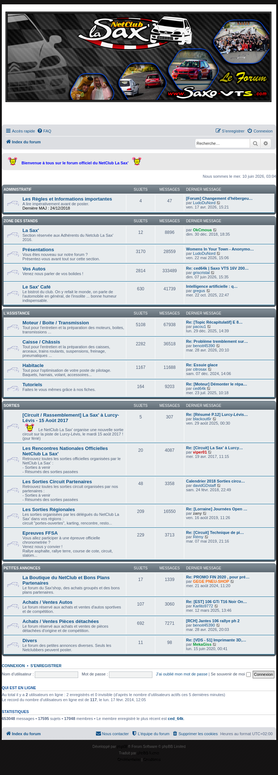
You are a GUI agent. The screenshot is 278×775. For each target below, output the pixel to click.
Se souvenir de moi (230, 674)
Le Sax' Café (36, 287)
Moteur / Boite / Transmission (55, 322)
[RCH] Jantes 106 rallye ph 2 (213, 621)
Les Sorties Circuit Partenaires (57, 481)
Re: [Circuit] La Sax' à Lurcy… (214, 448)
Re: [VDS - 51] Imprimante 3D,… (216, 640)
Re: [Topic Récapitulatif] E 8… (214, 322)
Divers (29, 640)
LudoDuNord (204, 203)
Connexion (13, 666)
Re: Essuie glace (202, 365)
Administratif (17, 189)
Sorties (12, 406)
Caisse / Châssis (41, 342)
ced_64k (176, 718)
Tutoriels (32, 384)
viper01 (200, 452)
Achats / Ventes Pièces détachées (60, 621)
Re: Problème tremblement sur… (217, 341)
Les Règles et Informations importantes (67, 199)
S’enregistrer (46, 666)
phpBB (122, 747)
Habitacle (33, 365)
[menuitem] (44, 131)
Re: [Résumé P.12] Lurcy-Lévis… (217, 414)
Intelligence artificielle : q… (211, 286)
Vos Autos (34, 268)
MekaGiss (202, 644)
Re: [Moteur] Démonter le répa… (216, 384)
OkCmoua (202, 230)
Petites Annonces (22, 568)
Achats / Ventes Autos (47, 602)
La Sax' (30, 230)
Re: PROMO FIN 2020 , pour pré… (217, 577)
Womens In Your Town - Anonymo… (220, 249)
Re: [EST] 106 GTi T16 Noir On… (216, 601)
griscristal (201, 272)
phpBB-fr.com (148, 753)
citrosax (200, 369)
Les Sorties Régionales (48, 509)
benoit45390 (204, 346)
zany (197, 513)
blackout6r (202, 419)
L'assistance (17, 313)
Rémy (198, 537)
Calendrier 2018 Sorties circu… (215, 481)
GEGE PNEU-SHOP (211, 581)
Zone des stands (21, 221)
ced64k (199, 388)
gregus (199, 290)
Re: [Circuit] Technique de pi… (215, 532)
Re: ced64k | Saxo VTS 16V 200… (217, 268)
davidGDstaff (204, 485)
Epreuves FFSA (40, 533)
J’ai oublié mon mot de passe (181, 674)
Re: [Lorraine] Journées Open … (216, 509)
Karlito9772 (203, 606)
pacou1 (199, 326)
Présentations (38, 249)
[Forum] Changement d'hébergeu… (219, 198)
